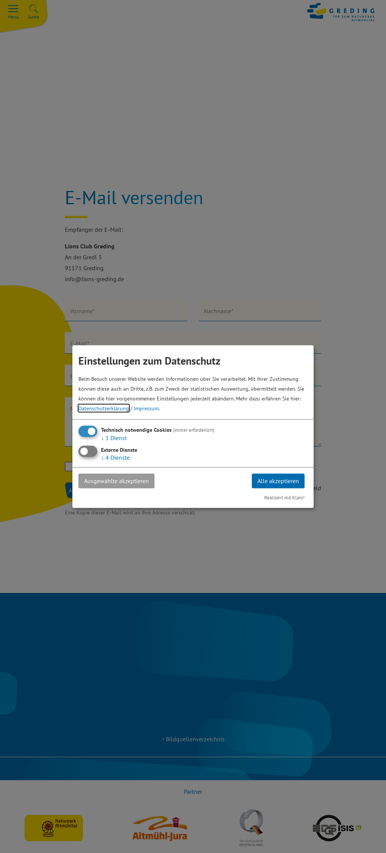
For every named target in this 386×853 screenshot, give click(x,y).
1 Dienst (114, 438)
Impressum (146, 408)
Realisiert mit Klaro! (284, 497)
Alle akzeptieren (278, 481)
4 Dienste (115, 457)
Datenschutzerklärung (103, 408)
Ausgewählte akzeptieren (116, 481)
